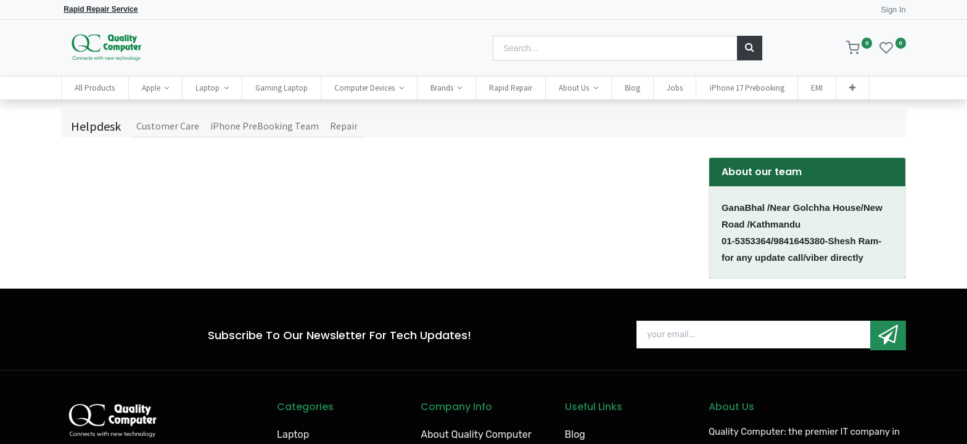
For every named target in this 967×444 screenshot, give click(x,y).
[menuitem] (94, 88)
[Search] (749, 48)
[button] (852, 88)
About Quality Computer (476, 434)
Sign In (893, 9)
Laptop (293, 434)
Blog (575, 434)
